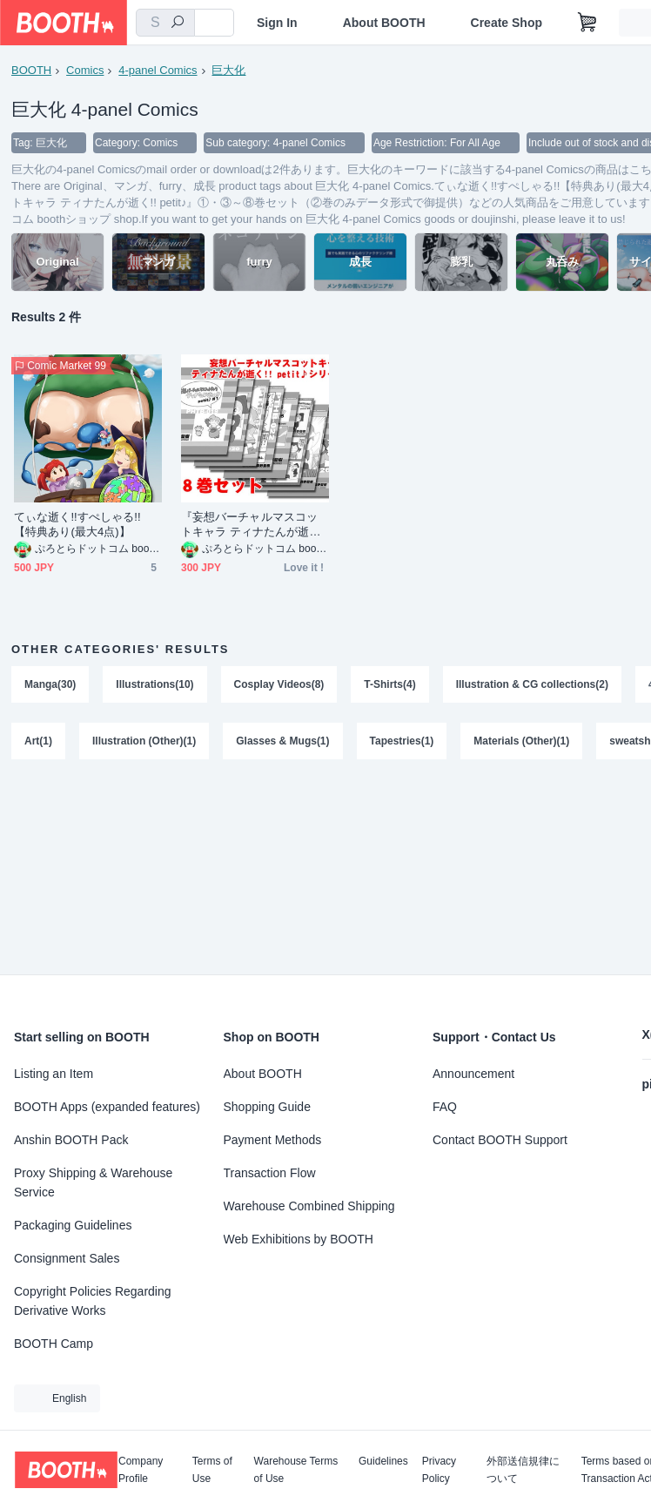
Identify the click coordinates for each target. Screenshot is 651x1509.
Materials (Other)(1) (522, 742)
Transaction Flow (270, 1173)
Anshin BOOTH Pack (71, 1140)
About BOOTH (384, 23)
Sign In (277, 23)
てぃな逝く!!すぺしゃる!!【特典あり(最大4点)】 (77, 524)
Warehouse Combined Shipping (309, 1206)
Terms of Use (212, 1470)
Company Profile (140, 1470)
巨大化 (229, 70)
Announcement (473, 1074)
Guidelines (383, 1461)
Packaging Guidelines (72, 1225)
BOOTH (31, 70)
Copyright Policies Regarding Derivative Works (92, 1300)
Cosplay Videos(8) (279, 684)
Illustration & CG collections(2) (532, 684)
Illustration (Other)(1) (144, 742)
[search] (177, 23)
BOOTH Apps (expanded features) (107, 1107)
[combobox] (165, 23)
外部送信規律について (523, 1470)
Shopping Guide (267, 1107)
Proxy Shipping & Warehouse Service (93, 1182)
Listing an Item (53, 1074)
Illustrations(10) (154, 684)
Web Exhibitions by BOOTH (298, 1239)
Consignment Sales (66, 1258)
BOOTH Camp (53, 1344)
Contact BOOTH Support (500, 1140)
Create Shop (506, 23)
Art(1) (38, 742)
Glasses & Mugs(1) (282, 742)
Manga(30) (50, 684)
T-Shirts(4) (390, 684)
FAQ (445, 1107)
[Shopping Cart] (587, 22)
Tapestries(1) (402, 742)
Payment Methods (273, 1140)
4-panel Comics (157, 70)
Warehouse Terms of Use (296, 1470)
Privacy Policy (439, 1470)
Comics (85, 70)
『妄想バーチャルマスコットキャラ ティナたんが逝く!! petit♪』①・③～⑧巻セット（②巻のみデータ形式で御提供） (254, 524)
